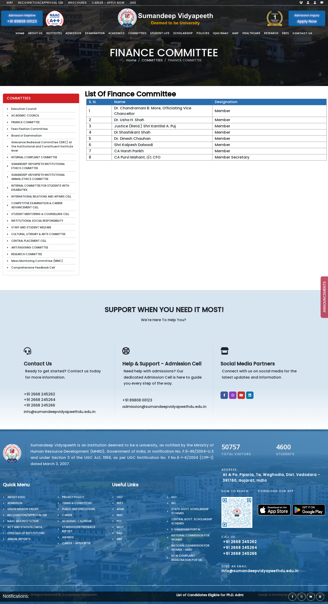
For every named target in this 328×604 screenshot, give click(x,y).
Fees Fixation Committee (29, 129)
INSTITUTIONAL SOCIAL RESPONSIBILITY (37, 221)
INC (173, 503)
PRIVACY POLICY (73, 497)
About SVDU (16, 497)
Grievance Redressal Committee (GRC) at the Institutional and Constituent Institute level (42, 146)
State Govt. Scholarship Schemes (190, 511)
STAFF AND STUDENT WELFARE (31, 227)
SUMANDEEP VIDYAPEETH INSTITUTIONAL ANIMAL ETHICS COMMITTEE (38, 177)
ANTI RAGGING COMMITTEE (29, 247)
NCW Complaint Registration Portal (186, 558)
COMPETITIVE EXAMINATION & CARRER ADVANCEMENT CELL (37, 205)
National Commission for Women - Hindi (190, 548)
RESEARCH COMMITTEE (26, 254)
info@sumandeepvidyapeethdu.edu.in (59, 411)
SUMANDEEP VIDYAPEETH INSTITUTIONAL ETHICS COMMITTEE (38, 166)
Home (131, 60)
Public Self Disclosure (78, 509)
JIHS (133, 2)
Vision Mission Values (23, 509)
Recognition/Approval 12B (40, 2)
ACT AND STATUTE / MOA (24, 527)
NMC (120, 515)
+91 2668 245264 (39, 399)
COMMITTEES (152, 60)
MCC (120, 527)
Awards (68, 537)
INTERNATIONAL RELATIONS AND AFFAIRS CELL (41, 196)
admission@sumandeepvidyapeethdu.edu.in (164, 406)
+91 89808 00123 (137, 400)
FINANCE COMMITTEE (25, 122)
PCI (119, 521)
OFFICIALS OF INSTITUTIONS (26, 533)
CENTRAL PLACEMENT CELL (28, 241)
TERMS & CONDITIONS (77, 503)
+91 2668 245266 (39, 405)
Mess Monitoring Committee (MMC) (37, 261)
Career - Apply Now (108, 2)
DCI (173, 497)
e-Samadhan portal (186, 529)
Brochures (77, 2)
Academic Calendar (77, 521)
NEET (120, 503)
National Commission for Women (190, 537)
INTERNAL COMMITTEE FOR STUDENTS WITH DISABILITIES (40, 188)
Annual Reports (18, 539)
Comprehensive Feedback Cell (33, 267)
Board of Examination (26, 136)
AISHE (120, 509)
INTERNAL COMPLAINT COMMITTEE (34, 157)
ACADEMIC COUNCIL (25, 115)
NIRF (10, 2)
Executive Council (23, 109)
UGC (120, 497)
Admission (14, 503)
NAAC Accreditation (23, 521)
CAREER (67, 515)
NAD (119, 533)
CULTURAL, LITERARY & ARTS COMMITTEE (38, 234)
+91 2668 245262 (39, 394)
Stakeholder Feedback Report (78, 529)
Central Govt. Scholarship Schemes (191, 521)
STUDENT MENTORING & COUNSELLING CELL (40, 214)
